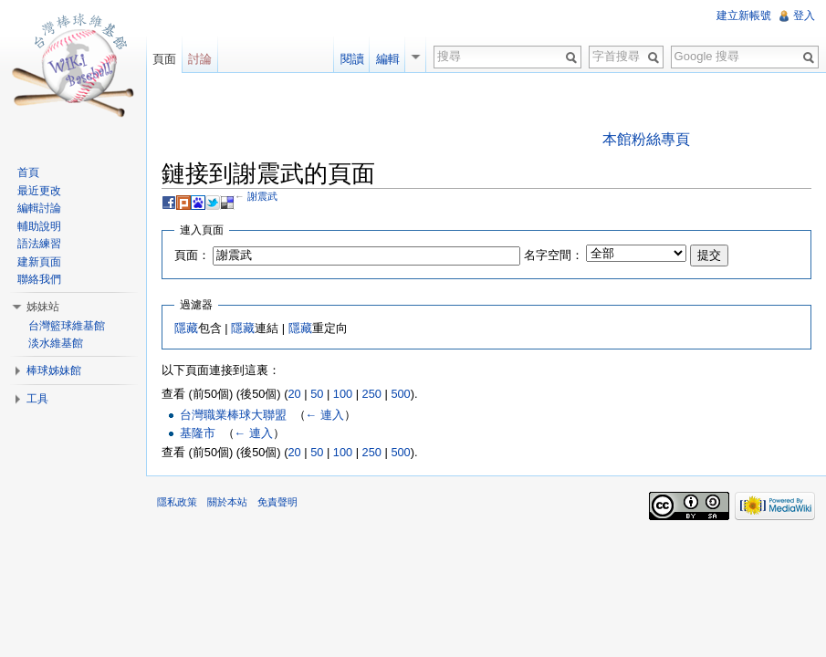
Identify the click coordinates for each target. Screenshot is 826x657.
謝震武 (262, 196)
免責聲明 (277, 501)
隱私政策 (177, 501)
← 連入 (325, 415)
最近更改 (39, 190)
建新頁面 (39, 262)
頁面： (192, 255)
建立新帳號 (743, 15)
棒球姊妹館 (53, 370)
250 (372, 394)
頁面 (164, 59)
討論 (200, 59)
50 (316, 394)
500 (400, 394)
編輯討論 (39, 208)
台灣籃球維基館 (66, 325)
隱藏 (186, 328)
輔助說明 (39, 226)
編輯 (388, 59)
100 (342, 394)
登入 (804, 15)
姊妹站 (42, 306)
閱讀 (352, 59)
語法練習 (39, 243)
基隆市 (197, 433)
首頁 (28, 172)
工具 (37, 398)
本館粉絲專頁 (646, 139)
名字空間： (553, 255)
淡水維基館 (55, 343)
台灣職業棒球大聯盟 (233, 415)
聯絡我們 (39, 279)
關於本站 (227, 501)
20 (294, 394)
